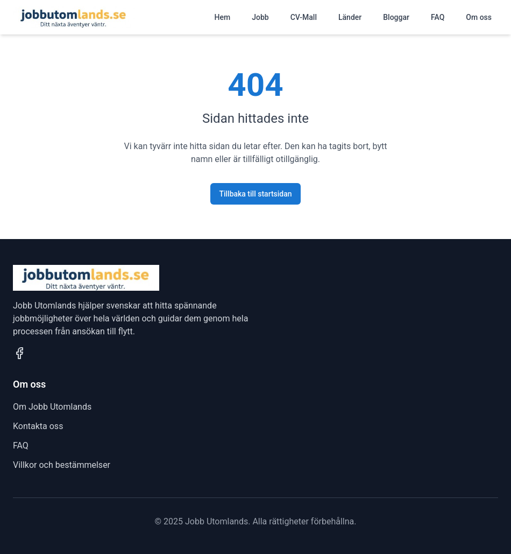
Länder (349, 17)
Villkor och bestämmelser (61, 465)
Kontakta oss (38, 426)
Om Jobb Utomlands (52, 407)
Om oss (479, 17)
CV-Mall (303, 17)
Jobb (260, 17)
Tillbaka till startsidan (255, 194)
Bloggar (396, 17)
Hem (223, 17)
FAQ (437, 17)
